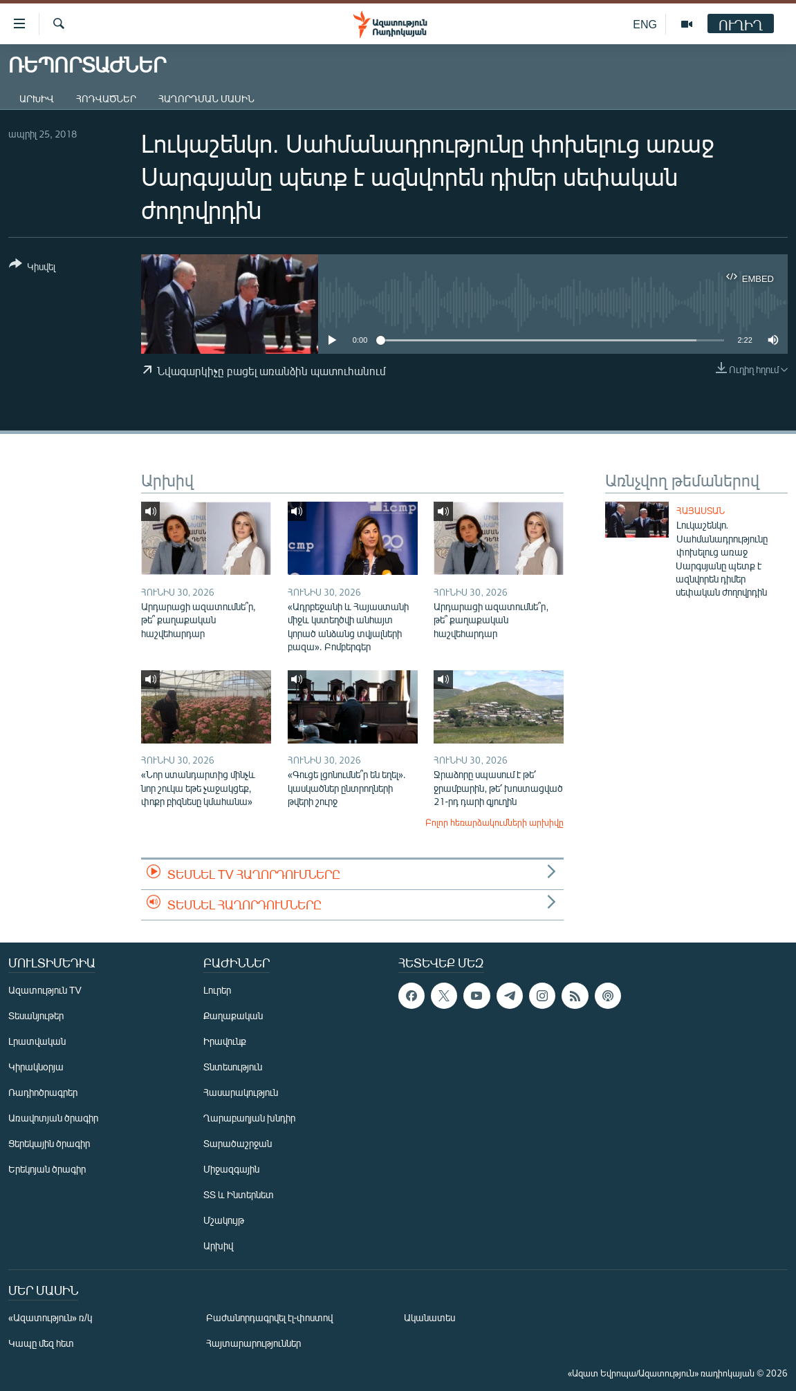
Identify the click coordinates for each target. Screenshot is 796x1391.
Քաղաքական (233, 1015)
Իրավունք (224, 1041)
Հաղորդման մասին (206, 98)
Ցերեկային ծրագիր (49, 1143)
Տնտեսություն (232, 1066)
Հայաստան (700, 510)
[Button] (32, 267)
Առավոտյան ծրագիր (53, 1118)
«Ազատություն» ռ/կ (50, 1317)
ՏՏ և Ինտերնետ (238, 1194)
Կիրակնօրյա (36, 1066)
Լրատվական (37, 1041)
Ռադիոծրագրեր (42, 1092)
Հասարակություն (240, 1092)
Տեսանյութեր (36, 1015)
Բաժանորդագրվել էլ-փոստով (269, 1317)
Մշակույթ (223, 1220)
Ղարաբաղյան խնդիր (249, 1118)
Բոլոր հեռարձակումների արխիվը (494, 822)
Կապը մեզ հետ (41, 1343)
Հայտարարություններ (253, 1343)
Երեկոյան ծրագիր (47, 1169)
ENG (645, 23)
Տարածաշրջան (237, 1143)
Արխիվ (36, 98)
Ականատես (429, 1317)
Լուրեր (217, 990)
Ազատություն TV (45, 990)
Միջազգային (231, 1169)
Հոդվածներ (106, 98)
